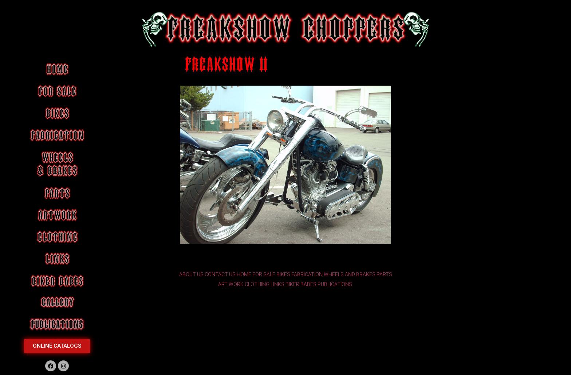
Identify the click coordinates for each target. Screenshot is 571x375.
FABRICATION (307, 274)
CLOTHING (257, 284)
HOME (244, 274)
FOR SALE (263, 274)
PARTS (384, 274)
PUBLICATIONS (335, 284)
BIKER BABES (301, 284)
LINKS (277, 284)
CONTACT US (220, 274)
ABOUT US (191, 274)
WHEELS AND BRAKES (349, 274)
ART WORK (231, 284)
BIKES (283, 274)
